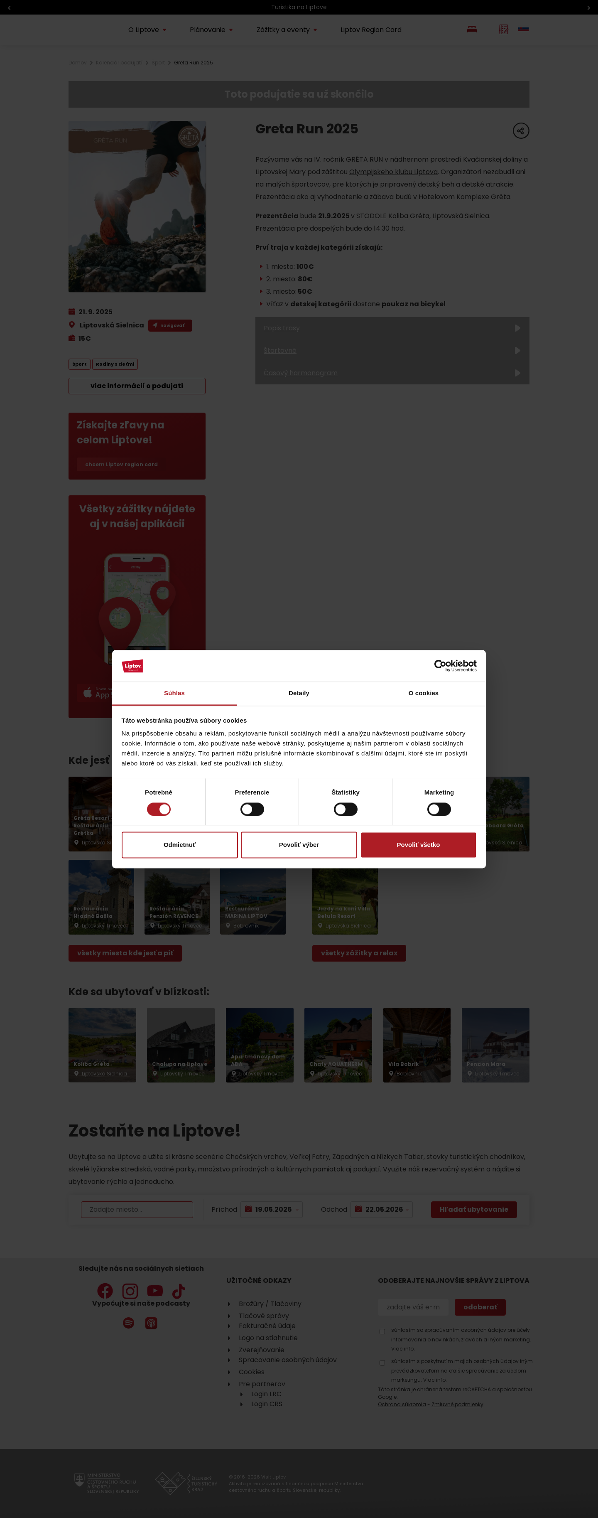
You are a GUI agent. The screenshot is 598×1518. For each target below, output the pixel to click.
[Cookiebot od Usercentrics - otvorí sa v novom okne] (440, 665)
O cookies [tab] (424, 693)
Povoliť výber (299, 845)
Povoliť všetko (418, 845)
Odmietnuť (180, 845)
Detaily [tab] (299, 693)
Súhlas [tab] (174, 693)
